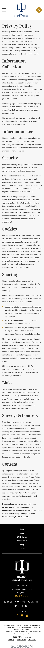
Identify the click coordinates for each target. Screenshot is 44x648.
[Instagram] (27, 615)
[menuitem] (11, 640)
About (22, 533)
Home (22, 529)
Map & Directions (22, 596)
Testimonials (22, 541)
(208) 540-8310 (22, 606)
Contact (22, 549)
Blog (22, 545)
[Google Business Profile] (22, 615)
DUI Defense (22, 537)
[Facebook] (17, 615)
